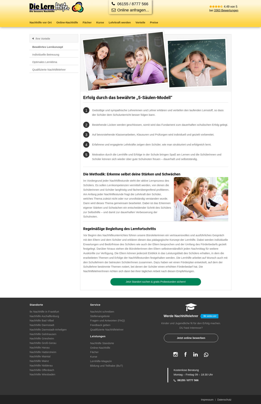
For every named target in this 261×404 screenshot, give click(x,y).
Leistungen (97, 336)
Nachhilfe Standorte (102, 343)
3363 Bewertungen (226, 10)
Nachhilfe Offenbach (42, 370)
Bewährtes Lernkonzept (47, 46)
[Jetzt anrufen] (130, 4)
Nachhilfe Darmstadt (42, 325)
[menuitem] (42, 22)
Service (95, 304)
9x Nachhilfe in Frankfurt (44, 311)
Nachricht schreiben (102, 311)
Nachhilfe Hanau (40, 347)
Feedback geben (100, 325)
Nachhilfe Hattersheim (43, 352)
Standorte (36, 304)
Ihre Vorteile (43, 38)
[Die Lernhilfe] (57, 10)
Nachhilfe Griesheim (42, 338)
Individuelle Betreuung (45, 54)
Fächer (94, 352)
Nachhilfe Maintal (40, 356)
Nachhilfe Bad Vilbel (42, 320)
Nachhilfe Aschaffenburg (44, 316)
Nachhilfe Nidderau (41, 365)
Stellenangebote (100, 316)
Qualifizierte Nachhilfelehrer (49, 69)
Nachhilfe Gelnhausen (43, 334)
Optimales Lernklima (44, 61)
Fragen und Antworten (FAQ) (107, 320)
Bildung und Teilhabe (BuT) (106, 365)
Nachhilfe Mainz (39, 360)
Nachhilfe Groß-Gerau (43, 342)
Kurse (93, 356)
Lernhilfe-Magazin (101, 361)
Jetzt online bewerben (191, 337)
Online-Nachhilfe (100, 347)
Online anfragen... (130, 10)
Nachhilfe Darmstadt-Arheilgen (48, 329)
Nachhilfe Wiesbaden (42, 374)
